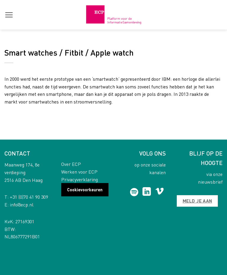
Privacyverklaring (79, 179)
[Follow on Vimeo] (159, 192)
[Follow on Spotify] (134, 192)
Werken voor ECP (79, 172)
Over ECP (71, 164)
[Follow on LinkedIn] (146, 192)
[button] (8, 15)
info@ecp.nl (21, 204)
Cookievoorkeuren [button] (85, 189)
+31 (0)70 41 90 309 (29, 197)
